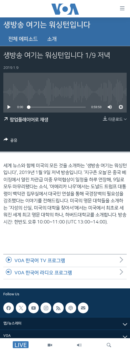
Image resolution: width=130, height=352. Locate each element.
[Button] (10, 141)
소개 (52, 39)
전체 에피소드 (23, 39)
